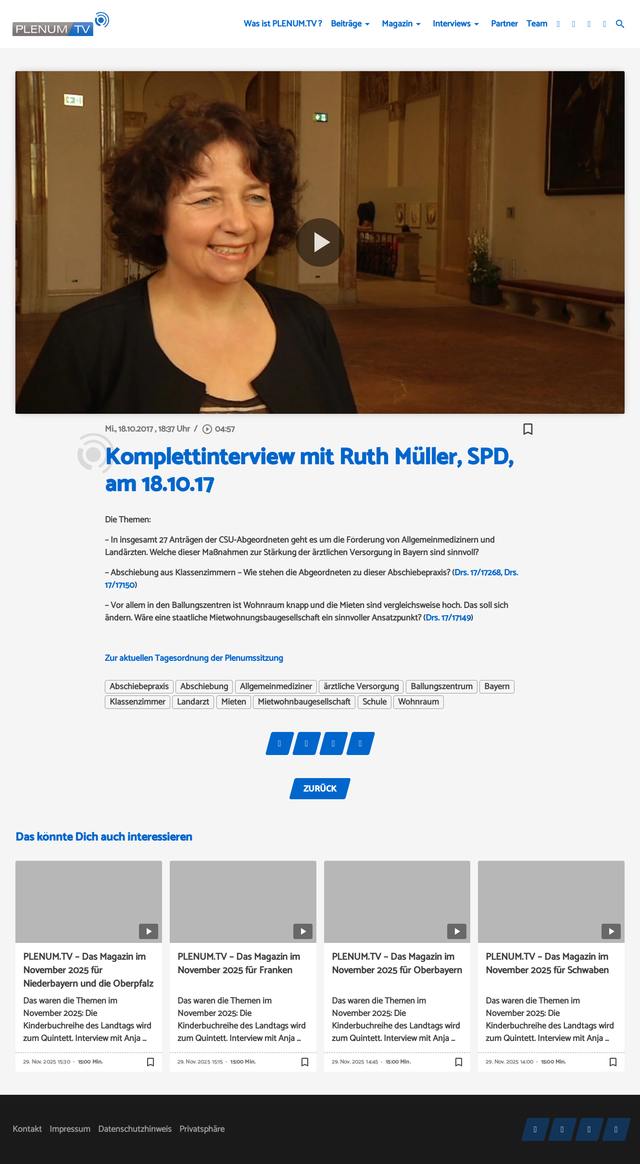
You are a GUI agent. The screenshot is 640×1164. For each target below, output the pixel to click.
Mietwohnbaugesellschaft (304, 702)
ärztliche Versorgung (361, 686)
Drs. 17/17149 (448, 618)
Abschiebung (204, 686)
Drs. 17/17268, (478, 573)
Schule (375, 702)
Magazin (397, 24)
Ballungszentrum (442, 686)
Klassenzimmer (137, 702)
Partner (504, 24)
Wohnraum (418, 702)
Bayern (497, 686)
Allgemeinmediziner (276, 686)
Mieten (233, 702)
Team (537, 24)
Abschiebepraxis (139, 686)
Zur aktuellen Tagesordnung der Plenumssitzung (194, 658)
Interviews (452, 24)
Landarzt (193, 702)
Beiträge (346, 24)
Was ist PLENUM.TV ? (283, 24)
